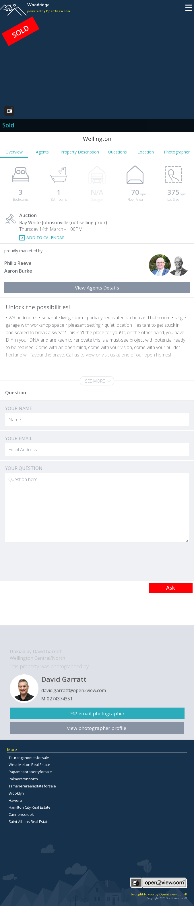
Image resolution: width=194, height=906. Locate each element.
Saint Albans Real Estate (29, 821)
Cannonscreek (21, 814)
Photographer (177, 152)
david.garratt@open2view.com (73, 690)
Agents (42, 152)
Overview (14, 152)
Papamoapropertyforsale (30, 771)
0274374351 (60, 699)
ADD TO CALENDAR (45, 237)
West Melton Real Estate (29, 764)
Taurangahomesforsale (29, 757)
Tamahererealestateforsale (32, 786)
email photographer (102, 713)
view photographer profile (96, 728)
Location (145, 152)
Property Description (80, 152)
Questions (117, 152)
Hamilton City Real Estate (30, 807)
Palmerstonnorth (23, 778)
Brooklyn (16, 793)
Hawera (15, 800)
